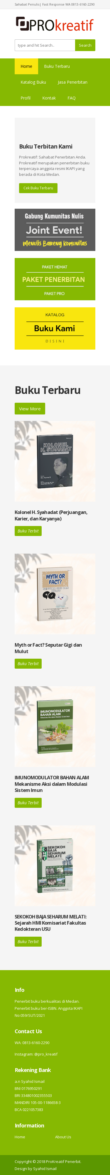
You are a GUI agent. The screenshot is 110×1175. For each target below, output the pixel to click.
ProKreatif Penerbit (63, 1161)
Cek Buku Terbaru (38, 188)
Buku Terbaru (57, 66)
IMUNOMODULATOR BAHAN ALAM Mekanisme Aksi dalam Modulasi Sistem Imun (52, 783)
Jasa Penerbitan (72, 82)
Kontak (49, 98)
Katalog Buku (33, 82)
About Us (63, 1136)
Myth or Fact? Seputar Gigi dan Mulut (48, 647)
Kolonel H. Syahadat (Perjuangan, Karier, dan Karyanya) (51, 515)
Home (26, 66)
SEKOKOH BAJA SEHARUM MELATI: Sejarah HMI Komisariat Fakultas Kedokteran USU (50, 923)
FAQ (71, 98)
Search (85, 45)
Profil (26, 98)
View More (30, 409)
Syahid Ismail (45, 1168)
